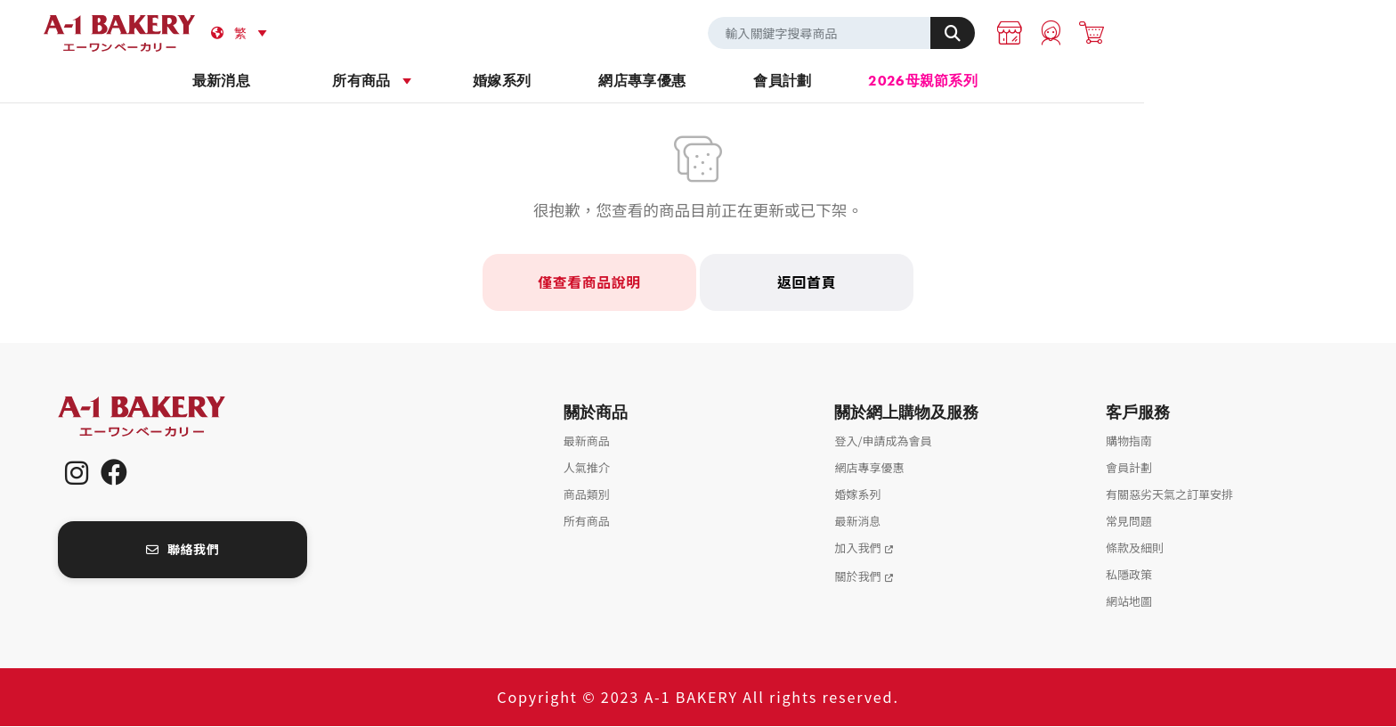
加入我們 (857, 548)
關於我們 (857, 576)
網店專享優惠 (768, 81)
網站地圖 (1129, 601)
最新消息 (347, 81)
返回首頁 (806, 283)
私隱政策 (1129, 575)
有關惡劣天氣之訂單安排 (1169, 494)
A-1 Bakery (165, 417)
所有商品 (487, 81)
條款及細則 (1135, 548)
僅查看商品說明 (589, 283)
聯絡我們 (182, 551)
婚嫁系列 (628, 81)
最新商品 (587, 441)
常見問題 (1129, 521)
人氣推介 (587, 468)
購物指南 (1129, 441)
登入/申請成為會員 (882, 441)
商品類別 (587, 494)
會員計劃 (908, 81)
